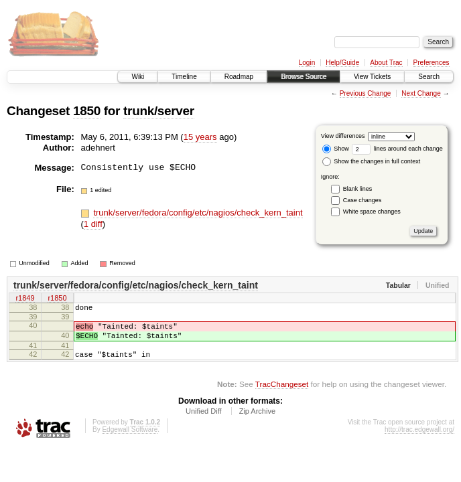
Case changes (362, 200)
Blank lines (358, 188)
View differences (343, 136)
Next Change (420, 93)
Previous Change (365, 93)
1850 (87, 111)
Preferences (431, 62)
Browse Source (303, 76)
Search (429, 76)
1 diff (93, 224)
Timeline (184, 76)
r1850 (57, 299)
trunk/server (158, 111)
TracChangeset (281, 394)
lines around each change (397, 148)
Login (307, 62)
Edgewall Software (129, 439)
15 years (200, 137)
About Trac (386, 62)
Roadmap (238, 76)
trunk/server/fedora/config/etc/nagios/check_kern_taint (197, 213)
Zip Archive (257, 421)
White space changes (372, 211)
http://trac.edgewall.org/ (419, 439)
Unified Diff (204, 421)
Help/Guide (342, 62)
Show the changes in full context (371, 161)
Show (335, 148)
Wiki (137, 76)
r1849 (24, 299)
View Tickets (372, 76)
